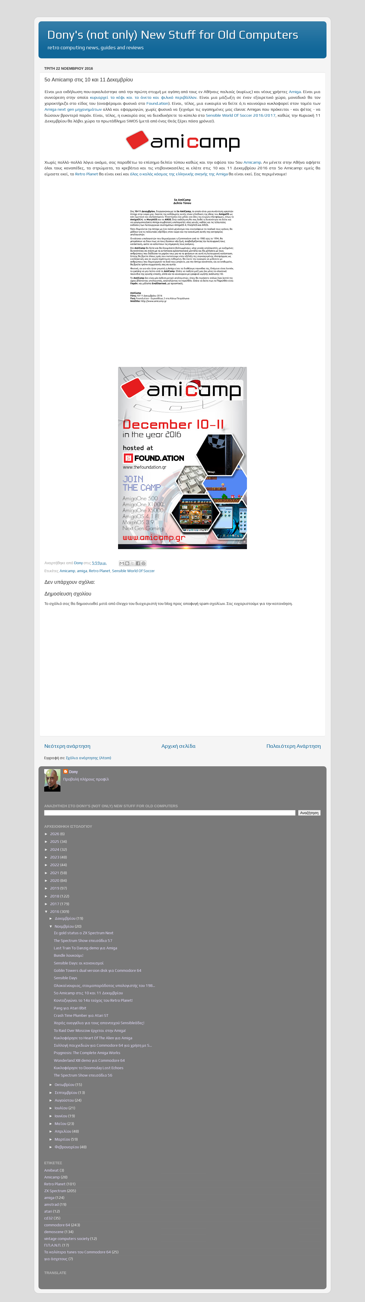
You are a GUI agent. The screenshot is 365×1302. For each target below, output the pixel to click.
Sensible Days (65, 978)
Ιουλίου (61, 1108)
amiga (82, 570)
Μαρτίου (63, 1139)
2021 (55, 872)
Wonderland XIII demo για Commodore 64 (89, 1060)
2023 (55, 857)
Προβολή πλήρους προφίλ (86, 779)
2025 (55, 841)
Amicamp (252, 162)
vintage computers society (66, 1238)
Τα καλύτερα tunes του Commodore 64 (77, 1252)
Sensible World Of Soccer (133, 570)
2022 (55, 864)
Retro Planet (86, 173)
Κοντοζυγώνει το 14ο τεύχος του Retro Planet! (93, 1000)
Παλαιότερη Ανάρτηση (293, 746)
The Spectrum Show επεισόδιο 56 (83, 1075)
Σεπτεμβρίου (66, 1092)
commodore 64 (57, 1225)
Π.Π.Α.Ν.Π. (52, 1245)
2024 (55, 849)
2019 (55, 888)
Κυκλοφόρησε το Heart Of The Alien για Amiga (93, 1038)
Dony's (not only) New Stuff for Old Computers (172, 34)
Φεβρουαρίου (67, 1147)
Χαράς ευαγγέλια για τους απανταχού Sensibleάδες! (99, 1022)
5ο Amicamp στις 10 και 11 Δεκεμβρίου (88, 993)
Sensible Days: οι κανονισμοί (79, 963)
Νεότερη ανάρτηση (67, 746)
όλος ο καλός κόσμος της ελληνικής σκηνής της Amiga (179, 173)
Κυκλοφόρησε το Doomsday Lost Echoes (88, 1067)
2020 (55, 880)
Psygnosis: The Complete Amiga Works (87, 1052)
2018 (55, 896)
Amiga (295, 91)
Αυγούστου (65, 1100)
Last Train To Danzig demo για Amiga (85, 948)
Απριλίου (63, 1131)
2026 (55, 833)
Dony (73, 771)
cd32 (48, 1218)
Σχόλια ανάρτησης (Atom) (88, 757)
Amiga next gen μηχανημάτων (73, 109)
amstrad (51, 1204)
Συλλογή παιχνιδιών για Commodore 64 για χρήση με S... (103, 1045)
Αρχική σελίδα (178, 746)
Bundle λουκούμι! (68, 955)
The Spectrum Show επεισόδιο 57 (83, 940)
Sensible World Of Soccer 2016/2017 (240, 115)
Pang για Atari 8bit (70, 1008)
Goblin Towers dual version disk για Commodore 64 (97, 970)
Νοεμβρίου (65, 926)
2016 (55, 911)
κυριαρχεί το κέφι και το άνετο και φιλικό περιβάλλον (143, 97)
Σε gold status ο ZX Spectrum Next (83, 933)
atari (48, 1211)
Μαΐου (61, 1123)
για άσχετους (56, 1258)
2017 (55, 903)
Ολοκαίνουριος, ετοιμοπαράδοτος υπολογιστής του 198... (104, 985)
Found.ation (157, 103)
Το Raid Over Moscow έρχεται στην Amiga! (90, 1030)
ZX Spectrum (55, 1190)
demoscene (54, 1231)
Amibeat (51, 1170)
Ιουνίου (61, 1116)
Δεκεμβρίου (65, 918)
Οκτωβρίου (65, 1084)
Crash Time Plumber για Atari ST (81, 1015)
